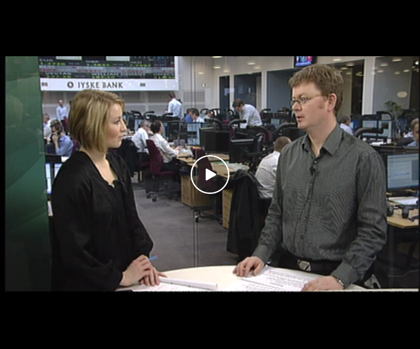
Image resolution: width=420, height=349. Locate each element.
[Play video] (210, 174)
